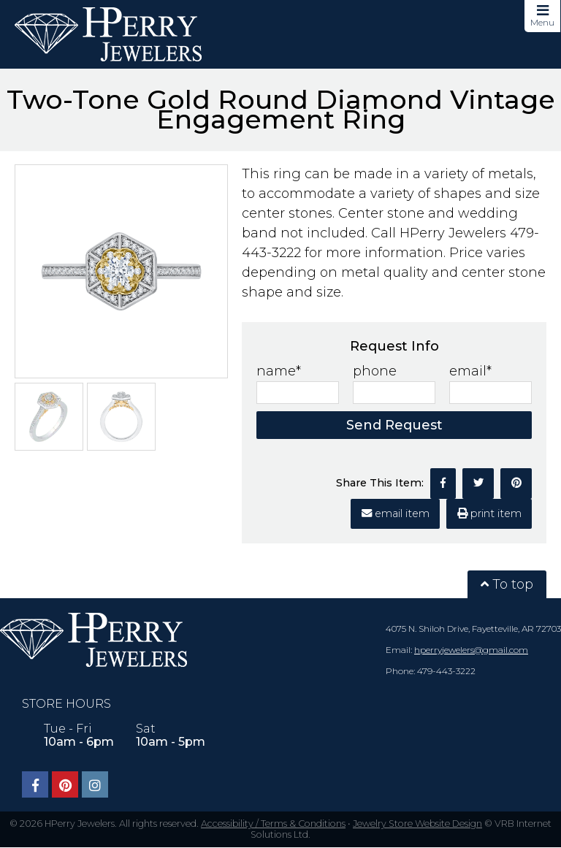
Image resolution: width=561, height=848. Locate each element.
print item (489, 513)
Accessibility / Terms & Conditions (273, 823)
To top (507, 584)
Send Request (394, 425)
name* (278, 371)
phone (375, 371)
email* (470, 371)
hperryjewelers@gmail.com (471, 649)
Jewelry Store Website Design (417, 823)
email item (396, 513)
